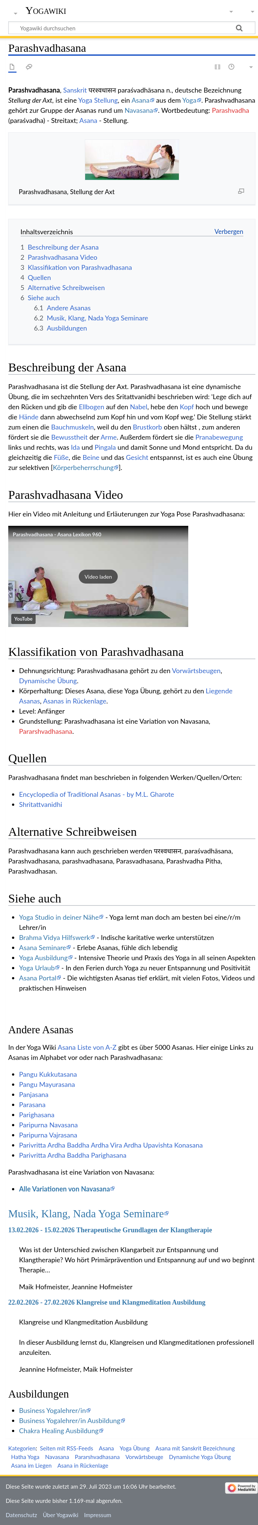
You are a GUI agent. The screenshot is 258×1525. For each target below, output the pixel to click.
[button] (98, 576)
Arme (108, 437)
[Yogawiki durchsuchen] (132, 28)
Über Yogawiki (60, 1515)
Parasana (32, 1104)
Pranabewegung (219, 437)
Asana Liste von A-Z (87, 1047)
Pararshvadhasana (45, 731)
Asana (141, 100)
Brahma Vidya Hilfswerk (54, 937)
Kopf (187, 407)
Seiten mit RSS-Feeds (66, 1448)
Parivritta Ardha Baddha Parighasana (72, 1155)
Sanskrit (75, 90)
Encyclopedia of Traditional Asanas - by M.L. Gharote (96, 794)
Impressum (97, 1515)
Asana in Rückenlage (82, 1465)
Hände (29, 417)
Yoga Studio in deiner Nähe (59, 917)
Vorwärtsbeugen (196, 670)
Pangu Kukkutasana (48, 1074)
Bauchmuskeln (72, 427)
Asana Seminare (42, 947)
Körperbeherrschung (83, 467)
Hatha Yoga (25, 1456)
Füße (61, 457)
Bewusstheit (69, 437)
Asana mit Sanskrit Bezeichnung (195, 1448)
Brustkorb (147, 427)
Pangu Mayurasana (47, 1084)
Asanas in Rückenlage (74, 701)
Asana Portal (37, 978)
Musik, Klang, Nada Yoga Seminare (86, 1214)
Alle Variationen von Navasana (64, 1189)
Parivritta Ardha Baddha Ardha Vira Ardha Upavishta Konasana (111, 1145)
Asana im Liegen (31, 1465)
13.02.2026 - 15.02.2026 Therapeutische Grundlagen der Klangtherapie (110, 1230)
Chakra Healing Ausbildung (59, 1430)
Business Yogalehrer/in (52, 1410)
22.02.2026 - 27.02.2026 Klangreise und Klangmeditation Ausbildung (107, 1302)
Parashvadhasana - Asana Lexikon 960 (57, 534)
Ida (75, 447)
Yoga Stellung (98, 100)
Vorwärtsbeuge (144, 1456)
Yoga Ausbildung (43, 957)
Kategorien (22, 1448)
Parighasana (36, 1114)
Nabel (138, 407)
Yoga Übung (135, 1448)
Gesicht (137, 457)
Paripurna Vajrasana (48, 1135)
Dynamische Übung (48, 680)
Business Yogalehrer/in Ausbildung (69, 1420)
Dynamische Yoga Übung (200, 1456)
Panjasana (34, 1094)
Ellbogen (91, 407)
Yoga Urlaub (37, 968)
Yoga (189, 100)
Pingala (105, 447)
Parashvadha (230, 110)
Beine (90, 457)
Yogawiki (46, 10)
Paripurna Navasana (48, 1125)
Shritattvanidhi (40, 804)
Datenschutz (21, 1515)
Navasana (138, 110)
